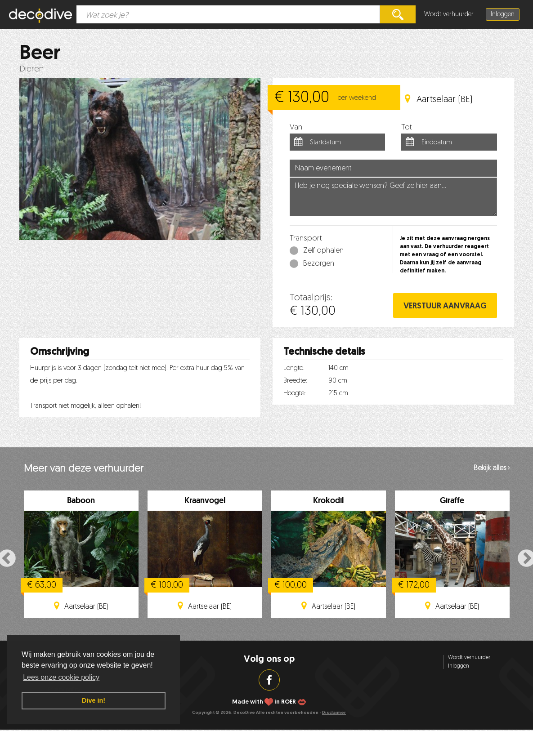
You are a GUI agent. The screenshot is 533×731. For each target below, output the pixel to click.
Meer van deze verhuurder (83, 469)
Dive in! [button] (93, 700)
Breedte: (295, 381)
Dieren (31, 69)
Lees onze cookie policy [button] (61, 677)
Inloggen (503, 14)
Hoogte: (294, 393)
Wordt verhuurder (449, 14)
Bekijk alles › (492, 468)
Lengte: (294, 368)
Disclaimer (334, 712)
